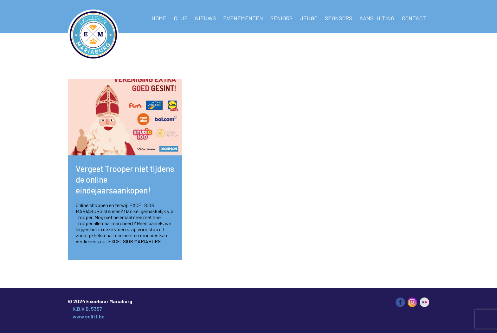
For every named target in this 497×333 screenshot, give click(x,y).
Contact (414, 18)
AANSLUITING (376, 18)
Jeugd (309, 18)
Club (181, 18)
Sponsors (338, 18)
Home (159, 18)
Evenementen (243, 18)
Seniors (281, 18)
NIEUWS (205, 18)
